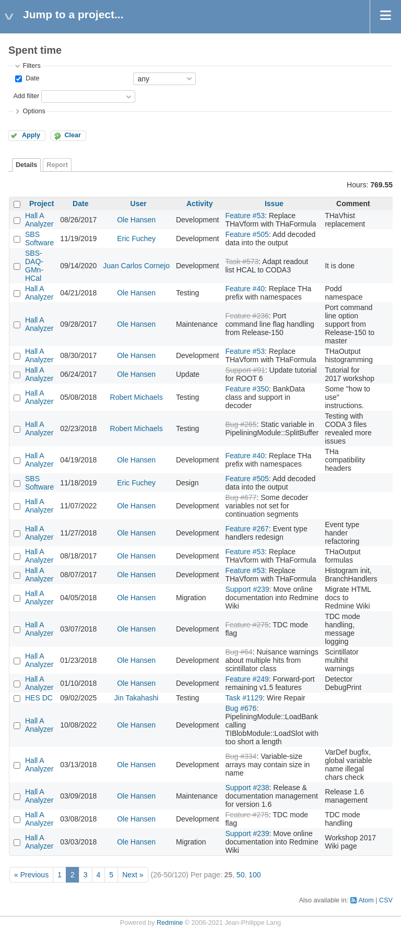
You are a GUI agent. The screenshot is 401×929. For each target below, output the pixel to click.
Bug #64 (238, 652)
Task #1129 (244, 698)
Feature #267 (246, 529)
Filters (31, 65)
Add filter (26, 96)
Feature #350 (246, 389)
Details (26, 165)
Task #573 (241, 261)
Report (57, 165)
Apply (31, 135)
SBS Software (39, 238)
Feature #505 (246, 234)
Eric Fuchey (136, 238)
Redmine (170, 922)
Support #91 (245, 370)
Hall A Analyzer (39, 219)
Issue (274, 203)
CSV (386, 900)
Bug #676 (240, 708)
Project (41, 203)
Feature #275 (246, 625)
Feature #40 (245, 288)
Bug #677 (240, 497)
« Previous (31, 875)
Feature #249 (246, 679)
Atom (365, 900)
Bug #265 (240, 424)
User (139, 203)
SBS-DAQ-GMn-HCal (34, 265)
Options (33, 111)
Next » (132, 875)
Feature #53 (245, 215)
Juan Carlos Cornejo (136, 265)
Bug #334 (240, 756)
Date (31, 78)
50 (241, 875)
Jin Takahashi (136, 698)
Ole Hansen (136, 220)
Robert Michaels (136, 397)
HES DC (39, 698)
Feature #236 (246, 316)
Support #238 (247, 787)
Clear (72, 135)
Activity (199, 203)
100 (255, 875)
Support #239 (247, 589)
